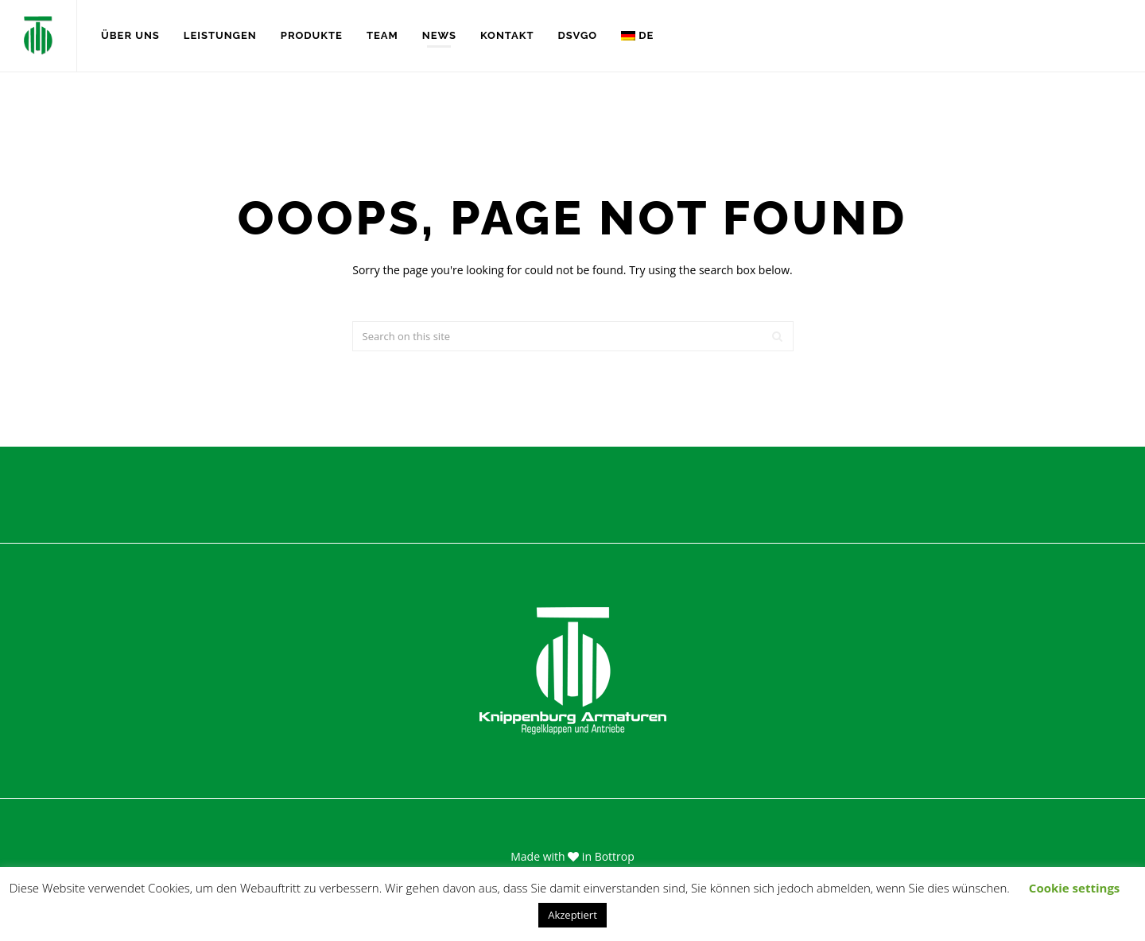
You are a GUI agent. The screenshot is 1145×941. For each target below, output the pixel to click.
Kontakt (507, 35)
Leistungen (220, 35)
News (439, 35)
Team (382, 35)
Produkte (312, 35)
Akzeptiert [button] (572, 915)
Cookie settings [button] (1074, 888)
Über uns (130, 35)
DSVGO (577, 35)
